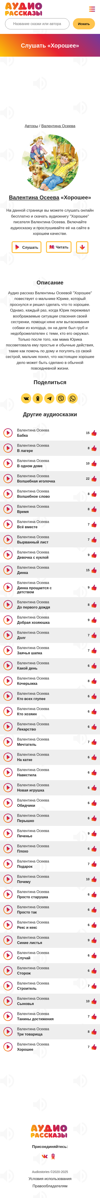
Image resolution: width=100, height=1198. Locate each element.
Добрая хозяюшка (33, 622)
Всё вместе (27, 527)
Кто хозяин (27, 714)
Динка (22, 573)
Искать (84, 24)
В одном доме (30, 466)
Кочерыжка (27, 683)
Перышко (25, 821)
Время (23, 512)
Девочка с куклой (33, 557)
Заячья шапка (29, 653)
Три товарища (29, 1034)
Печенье (24, 836)
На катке (24, 760)
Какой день (27, 668)
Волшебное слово (33, 496)
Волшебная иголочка (36, 481)
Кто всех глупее (31, 699)
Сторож (24, 973)
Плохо (22, 851)
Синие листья (29, 943)
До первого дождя (33, 607)
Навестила (26, 775)
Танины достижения (35, 1019)
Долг (21, 638)
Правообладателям (50, 1186)
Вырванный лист (33, 542)
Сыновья (25, 1004)
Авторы (31, 126)
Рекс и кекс (27, 927)
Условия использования (50, 1179)
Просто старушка (32, 897)
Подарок (25, 866)
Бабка (22, 435)
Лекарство (26, 729)
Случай (23, 958)
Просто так (27, 912)
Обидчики (26, 805)
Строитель (27, 988)
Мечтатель (26, 744)
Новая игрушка (30, 790)
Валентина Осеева (58, 126)
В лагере (25, 451)
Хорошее (25, 1049)
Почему (24, 882)
